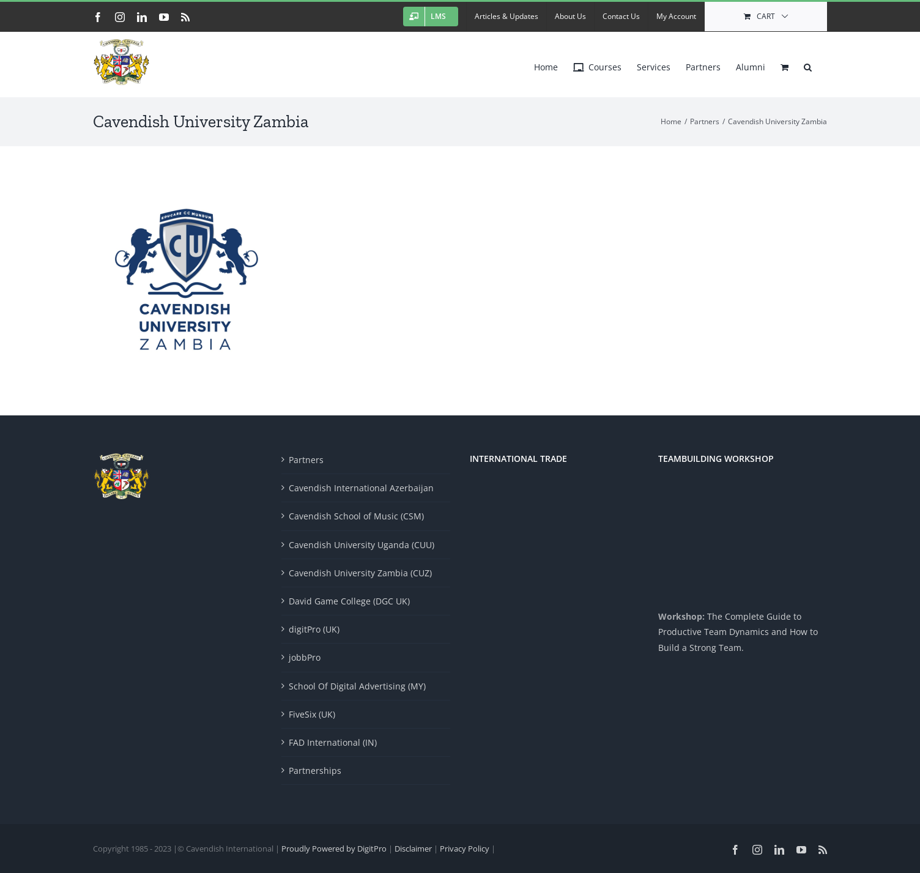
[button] (808, 64)
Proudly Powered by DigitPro (334, 848)
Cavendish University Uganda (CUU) (361, 545)
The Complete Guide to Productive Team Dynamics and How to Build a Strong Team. (738, 632)
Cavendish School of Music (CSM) (356, 516)
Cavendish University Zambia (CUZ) (360, 573)
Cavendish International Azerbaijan (361, 488)
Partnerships (315, 770)
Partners (306, 460)
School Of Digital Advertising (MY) (357, 686)
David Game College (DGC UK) (349, 601)
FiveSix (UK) (312, 714)
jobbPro (305, 657)
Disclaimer (414, 848)
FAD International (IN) (333, 742)
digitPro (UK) (314, 629)
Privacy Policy (465, 848)
